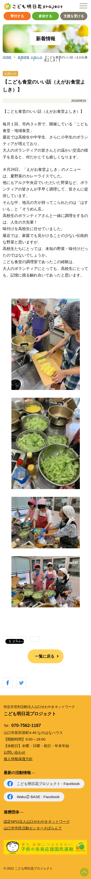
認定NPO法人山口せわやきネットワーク (37, 821)
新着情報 (23, 57)
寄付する (17, 16)
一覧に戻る (44, 656)
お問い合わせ (14, 752)
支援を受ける (74, 16)
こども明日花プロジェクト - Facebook (48, 784)
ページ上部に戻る (84, 872)
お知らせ (36, 57)
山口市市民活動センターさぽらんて (33, 828)
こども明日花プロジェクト (33, 6)
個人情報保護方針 (18, 759)
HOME (7, 57)
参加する (45, 16)
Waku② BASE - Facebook (38, 797)
